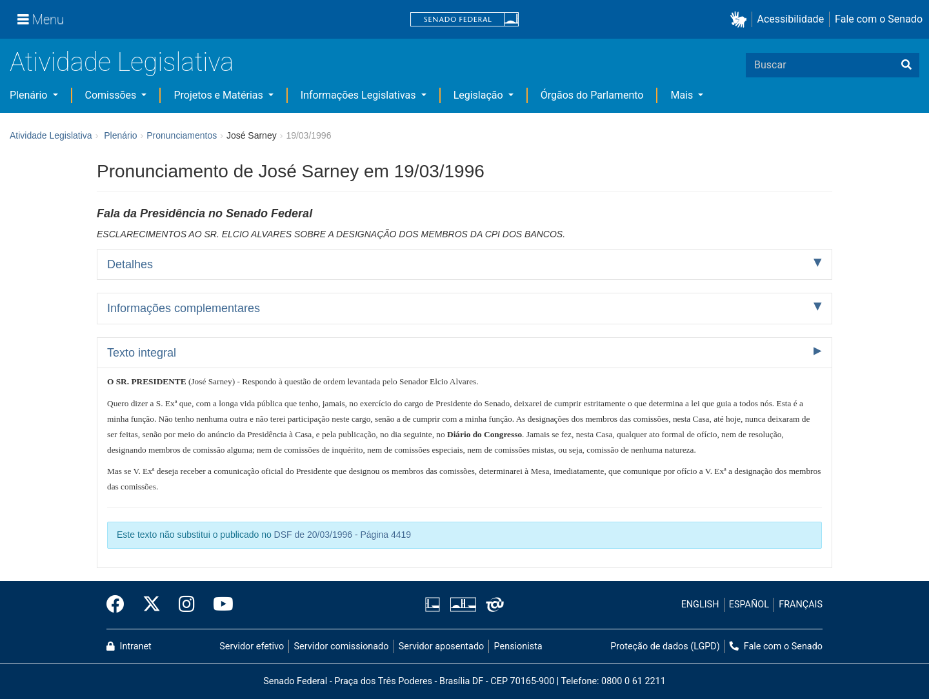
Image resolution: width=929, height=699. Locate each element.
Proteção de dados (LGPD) (665, 646)
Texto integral (141, 352)
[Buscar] (906, 65)
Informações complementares (183, 308)
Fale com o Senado (879, 19)
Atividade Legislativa (122, 62)
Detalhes (130, 264)
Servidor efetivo (251, 646)
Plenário (30, 95)
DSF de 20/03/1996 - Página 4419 (343, 534)
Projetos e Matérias (219, 95)
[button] (741, 19)
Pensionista (518, 646)
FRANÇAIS (801, 604)
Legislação (480, 95)
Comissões (112, 95)
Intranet (129, 646)
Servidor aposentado (441, 646)
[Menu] (40, 19)
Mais (682, 95)
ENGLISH (700, 604)
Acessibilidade (790, 19)
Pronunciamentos (181, 135)
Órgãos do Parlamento (592, 95)
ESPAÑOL (749, 604)
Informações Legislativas (360, 95)
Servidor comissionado (341, 646)
